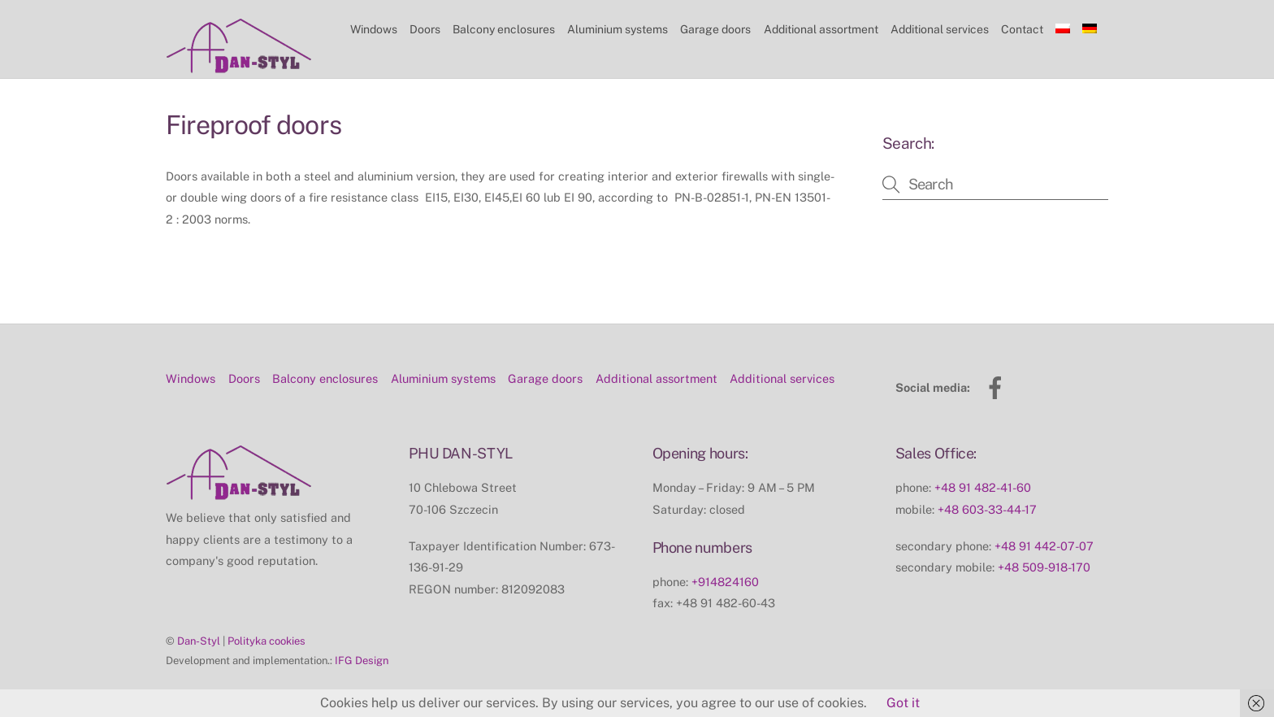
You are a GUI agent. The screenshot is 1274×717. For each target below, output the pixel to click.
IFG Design (361, 660)
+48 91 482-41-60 (982, 487)
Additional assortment (821, 29)
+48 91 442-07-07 (1044, 546)
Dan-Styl (198, 641)
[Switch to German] (1090, 29)
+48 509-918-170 (1044, 567)
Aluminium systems (617, 29)
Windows (373, 29)
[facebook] (998, 386)
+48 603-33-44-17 (987, 509)
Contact (1022, 29)
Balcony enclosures (504, 29)
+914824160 (725, 582)
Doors (425, 29)
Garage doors (715, 29)
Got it (903, 702)
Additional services (939, 29)
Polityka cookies (267, 641)
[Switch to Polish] (1063, 29)
